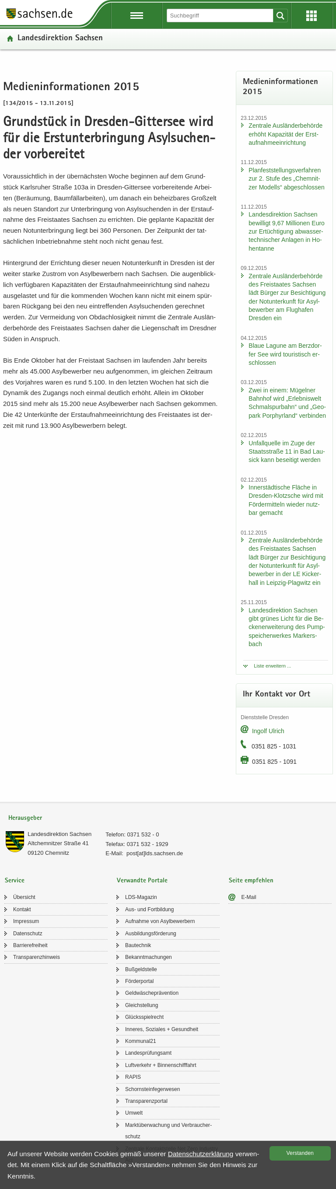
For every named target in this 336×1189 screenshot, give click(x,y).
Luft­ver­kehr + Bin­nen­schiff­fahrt (160, 1065)
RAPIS (133, 1077)
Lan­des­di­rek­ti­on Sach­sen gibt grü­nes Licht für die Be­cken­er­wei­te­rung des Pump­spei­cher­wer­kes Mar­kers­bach (286, 627)
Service (14, 881)
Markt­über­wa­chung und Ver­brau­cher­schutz (168, 1131)
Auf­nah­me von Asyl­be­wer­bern (160, 921)
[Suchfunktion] (220, 15)
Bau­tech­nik (138, 945)
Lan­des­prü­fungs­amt (148, 1053)
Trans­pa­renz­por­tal (146, 1101)
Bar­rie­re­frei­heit (30, 945)
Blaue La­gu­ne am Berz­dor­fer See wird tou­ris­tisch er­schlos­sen (285, 354)
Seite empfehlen (251, 881)
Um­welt (134, 1113)
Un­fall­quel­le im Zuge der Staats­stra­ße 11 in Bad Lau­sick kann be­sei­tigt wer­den (286, 452)
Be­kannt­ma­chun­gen (148, 957)
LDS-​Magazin (141, 897)
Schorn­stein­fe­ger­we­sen (152, 1089)
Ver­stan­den (300, 1153)
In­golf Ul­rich (268, 730)
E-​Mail (249, 897)
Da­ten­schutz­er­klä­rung (201, 1154)
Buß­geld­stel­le (141, 969)
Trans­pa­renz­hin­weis (36, 957)
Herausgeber (25, 818)
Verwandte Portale (142, 881)
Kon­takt (22, 909)
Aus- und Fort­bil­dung (149, 909)
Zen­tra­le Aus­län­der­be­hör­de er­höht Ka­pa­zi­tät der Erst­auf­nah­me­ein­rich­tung (285, 134)
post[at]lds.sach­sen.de (154, 853)
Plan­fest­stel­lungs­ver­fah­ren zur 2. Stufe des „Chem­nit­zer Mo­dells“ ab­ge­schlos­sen (286, 179)
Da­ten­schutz (27, 933)
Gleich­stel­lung (141, 1005)
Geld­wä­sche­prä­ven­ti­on (151, 993)
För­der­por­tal (139, 981)
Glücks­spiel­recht (144, 1017)
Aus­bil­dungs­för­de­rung (150, 933)
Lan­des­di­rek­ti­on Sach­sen (60, 39)
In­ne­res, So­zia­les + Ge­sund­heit (161, 1029)
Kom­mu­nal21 (140, 1041)
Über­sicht (24, 897)
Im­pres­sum (26, 921)
